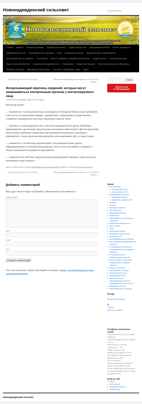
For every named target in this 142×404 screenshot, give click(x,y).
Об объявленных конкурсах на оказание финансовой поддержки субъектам (122, 249)
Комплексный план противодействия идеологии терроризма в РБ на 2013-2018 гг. (122, 280)
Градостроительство (77, 47)
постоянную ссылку (84, 167)
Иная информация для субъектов (122, 239)
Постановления (115, 187)
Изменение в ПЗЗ (116, 236)
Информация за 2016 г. (118, 286)
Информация (114, 215)
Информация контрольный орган (45, 167)
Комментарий (12, 197)
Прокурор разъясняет (56, 47)
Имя (8, 231)
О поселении (41, 58)
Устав (59, 53)
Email (8, 240)
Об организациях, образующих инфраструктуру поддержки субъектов (121, 262)
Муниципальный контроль (38, 69)
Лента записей (115, 384)
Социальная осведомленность (46, 64)
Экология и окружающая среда (66, 69)
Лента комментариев (117, 387)
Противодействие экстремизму (19, 58)
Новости (19, 47)
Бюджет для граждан (86, 64)
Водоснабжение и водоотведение (101, 53)
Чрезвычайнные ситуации (119, 270)
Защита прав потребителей (18, 64)
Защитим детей (99, 58)
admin (41, 100)
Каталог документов (121, 47)
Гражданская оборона (74, 53)
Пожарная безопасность (118, 273)
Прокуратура (68, 64)
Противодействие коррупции (41, 53)
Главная (9, 47)
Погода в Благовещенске (116, 299)
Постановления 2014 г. (120, 192)
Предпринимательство (16, 53)
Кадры (86, 69)
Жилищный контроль (120, 197)
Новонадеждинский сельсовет (36, 9)
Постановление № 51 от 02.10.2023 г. (22, 79)
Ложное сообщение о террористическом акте (70, 58)
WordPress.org (115, 389)
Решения (113, 202)
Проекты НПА (115, 226)
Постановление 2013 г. (120, 189)
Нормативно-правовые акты (122, 200)
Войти (112, 381)
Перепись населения (15, 69)
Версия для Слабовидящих (121, 88)
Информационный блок (99, 47)
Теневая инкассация (118, 58)
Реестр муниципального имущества (113, 64)
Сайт (8, 249)
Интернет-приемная (35, 47)
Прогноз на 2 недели (114, 310)
